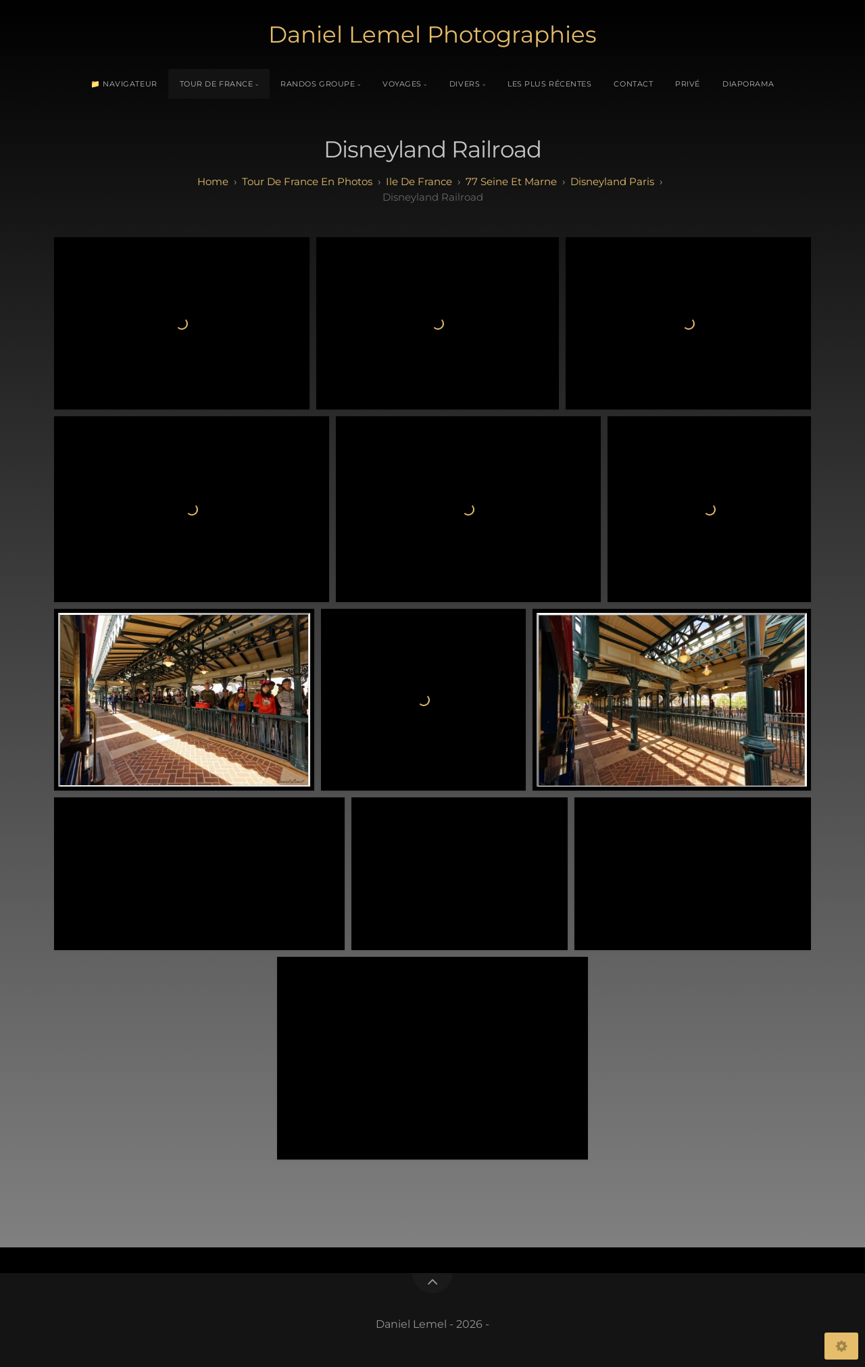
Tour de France (216, 84)
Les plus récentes (549, 84)
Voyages (402, 84)
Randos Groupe (317, 84)
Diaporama (748, 84)
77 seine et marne (511, 181)
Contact (633, 84)
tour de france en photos (307, 181)
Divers (464, 84)
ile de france (419, 181)
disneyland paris (612, 181)
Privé (687, 84)
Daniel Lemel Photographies (432, 34)
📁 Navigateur (124, 84)
